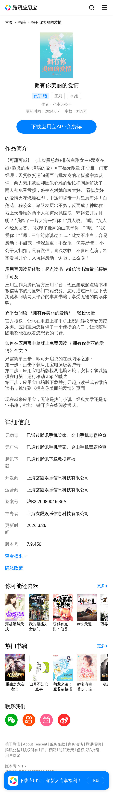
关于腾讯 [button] (12, 744)
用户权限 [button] (48, 750)
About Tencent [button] (35, 744)
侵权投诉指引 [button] (88, 750)
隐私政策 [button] (14, 568)
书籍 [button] (22, 22)
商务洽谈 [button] (75, 744)
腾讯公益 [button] (12, 750)
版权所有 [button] (30, 750)
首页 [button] (9, 22)
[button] (21, 7)
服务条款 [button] (57, 744)
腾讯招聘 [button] (93, 744)
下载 (95, 780)
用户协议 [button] (12, 755)
